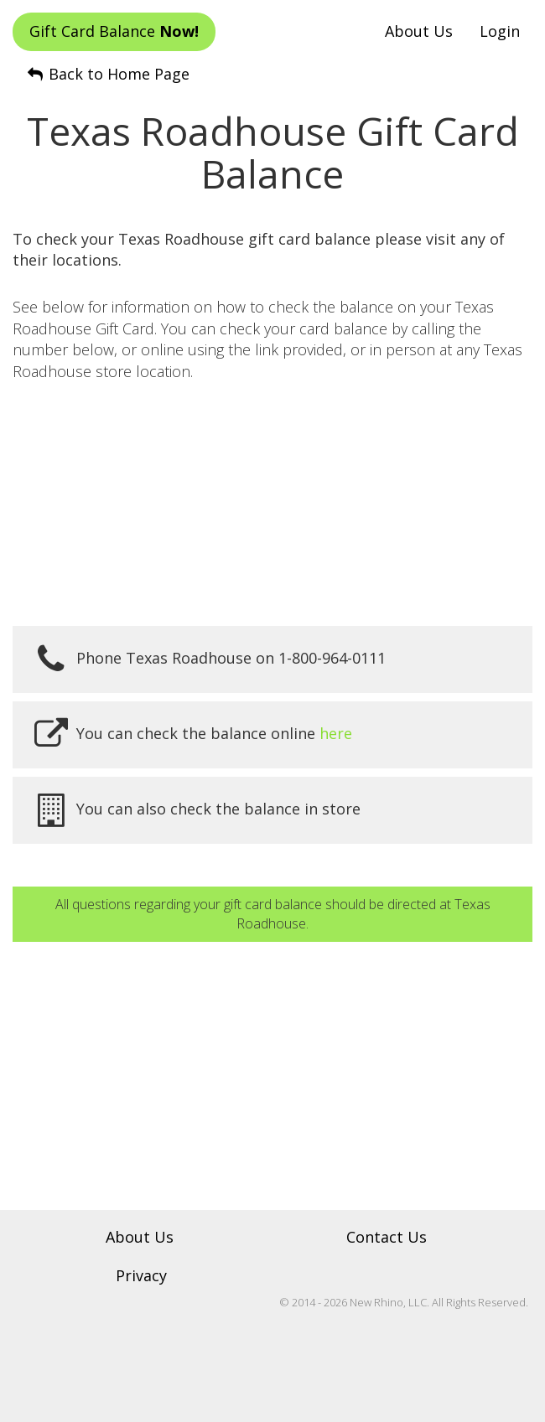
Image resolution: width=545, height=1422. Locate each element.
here (335, 733)
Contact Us (386, 1237)
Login (500, 31)
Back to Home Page (107, 74)
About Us (419, 31)
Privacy (141, 1275)
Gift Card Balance (114, 31)
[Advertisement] (272, 504)
